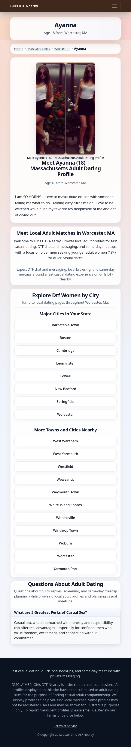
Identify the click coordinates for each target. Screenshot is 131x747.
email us (89, 710)
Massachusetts (38, 48)
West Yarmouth (65, 453)
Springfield (65, 401)
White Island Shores (65, 505)
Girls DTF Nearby (24, 6)
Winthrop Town (65, 530)
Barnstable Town (65, 325)
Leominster (65, 363)
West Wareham (65, 441)
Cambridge (66, 350)
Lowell (65, 376)
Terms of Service (65, 726)
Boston (65, 337)
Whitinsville (65, 517)
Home (18, 48)
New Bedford (65, 388)
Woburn (65, 543)
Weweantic (65, 479)
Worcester (62, 48)
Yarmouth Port (65, 568)
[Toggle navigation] (115, 6)
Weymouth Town (65, 492)
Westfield (65, 466)
